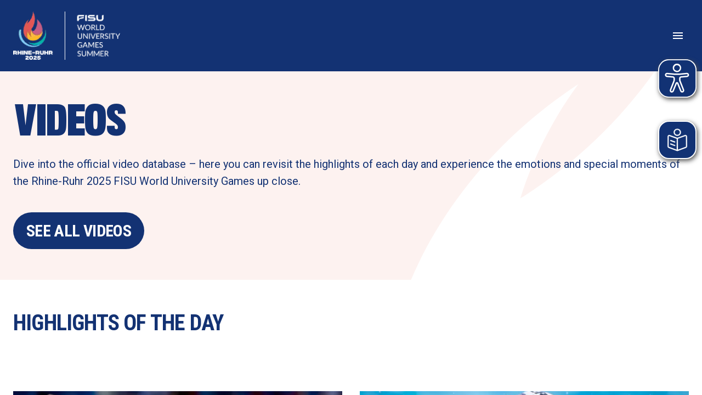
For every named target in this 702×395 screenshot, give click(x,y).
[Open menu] (678, 36)
